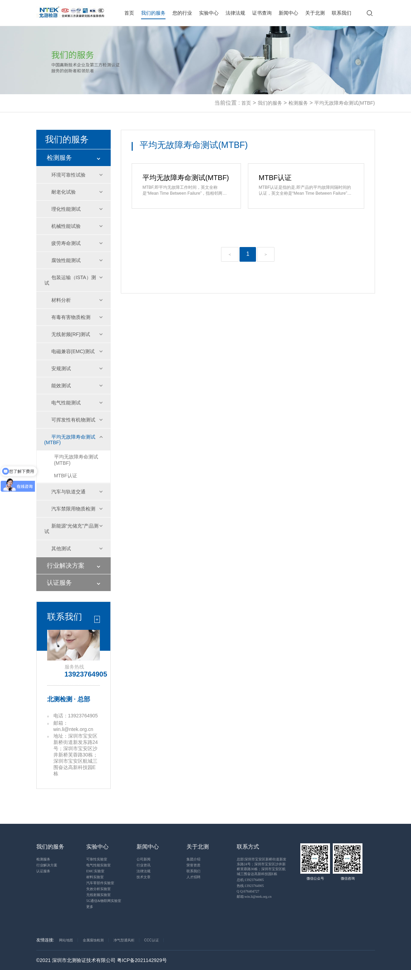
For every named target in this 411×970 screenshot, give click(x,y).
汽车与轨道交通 (68, 491)
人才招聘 (193, 877)
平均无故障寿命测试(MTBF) (344, 103)
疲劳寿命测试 (66, 243)
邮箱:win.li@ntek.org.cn (254, 896)
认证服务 (59, 582)
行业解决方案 (66, 565)
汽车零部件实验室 (100, 883)
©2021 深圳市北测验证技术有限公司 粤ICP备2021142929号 (101, 960)
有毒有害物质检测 (70, 317)
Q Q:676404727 (248, 891)
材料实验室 (95, 877)
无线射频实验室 (98, 895)
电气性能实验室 (98, 865)
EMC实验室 (95, 871)
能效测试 (61, 385)
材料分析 (61, 300)
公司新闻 (144, 859)
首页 (129, 13)
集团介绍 (193, 859)
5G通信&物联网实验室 (103, 901)
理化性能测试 (66, 209)
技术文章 (144, 877)
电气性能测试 (66, 402)
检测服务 (298, 103)
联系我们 (341, 13)
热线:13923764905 (250, 886)
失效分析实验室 (98, 889)
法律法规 (235, 13)
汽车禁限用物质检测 (73, 509)
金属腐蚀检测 (93, 940)
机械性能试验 (66, 226)
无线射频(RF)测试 (70, 334)
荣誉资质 (193, 865)
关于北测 (315, 13)
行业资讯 (144, 865)
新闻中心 (288, 13)
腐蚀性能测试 (66, 260)
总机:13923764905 (250, 880)
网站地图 (66, 940)
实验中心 (209, 13)
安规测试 (61, 368)
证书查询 (262, 13)
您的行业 (182, 13)
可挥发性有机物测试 (73, 420)
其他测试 (61, 548)
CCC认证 (151, 940)
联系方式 (248, 847)
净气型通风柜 (123, 940)
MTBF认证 (65, 475)
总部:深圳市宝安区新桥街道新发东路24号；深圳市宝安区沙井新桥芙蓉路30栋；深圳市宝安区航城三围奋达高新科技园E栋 (262, 866)
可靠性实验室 (96, 859)
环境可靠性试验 (68, 175)
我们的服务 (153, 13)
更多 (89, 907)
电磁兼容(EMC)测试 (73, 351)
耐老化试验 (63, 192)
